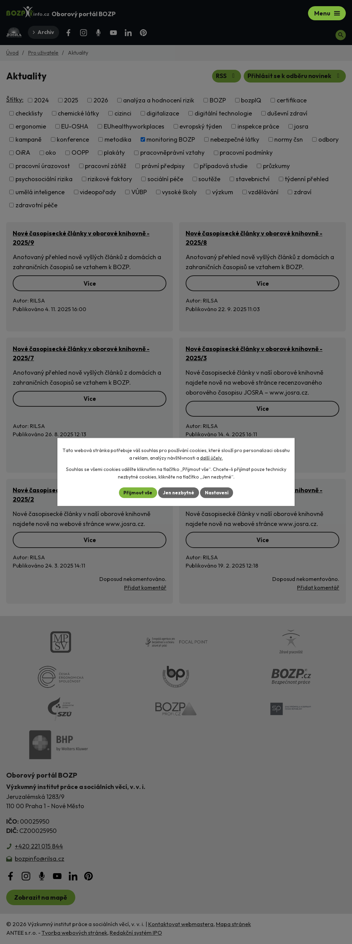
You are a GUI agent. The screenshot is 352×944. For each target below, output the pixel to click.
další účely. (211, 458)
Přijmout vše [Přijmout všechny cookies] (137, 493)
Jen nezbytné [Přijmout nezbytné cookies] (178, 493)
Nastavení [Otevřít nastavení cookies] (217, 493)
